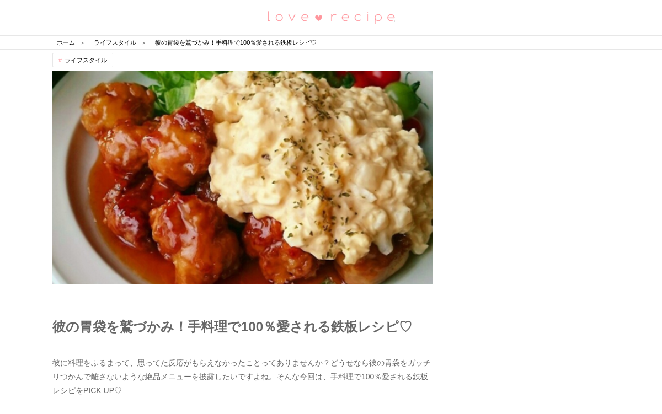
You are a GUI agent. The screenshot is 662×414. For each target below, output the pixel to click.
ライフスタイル (86, 60)
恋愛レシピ (331, 17)
